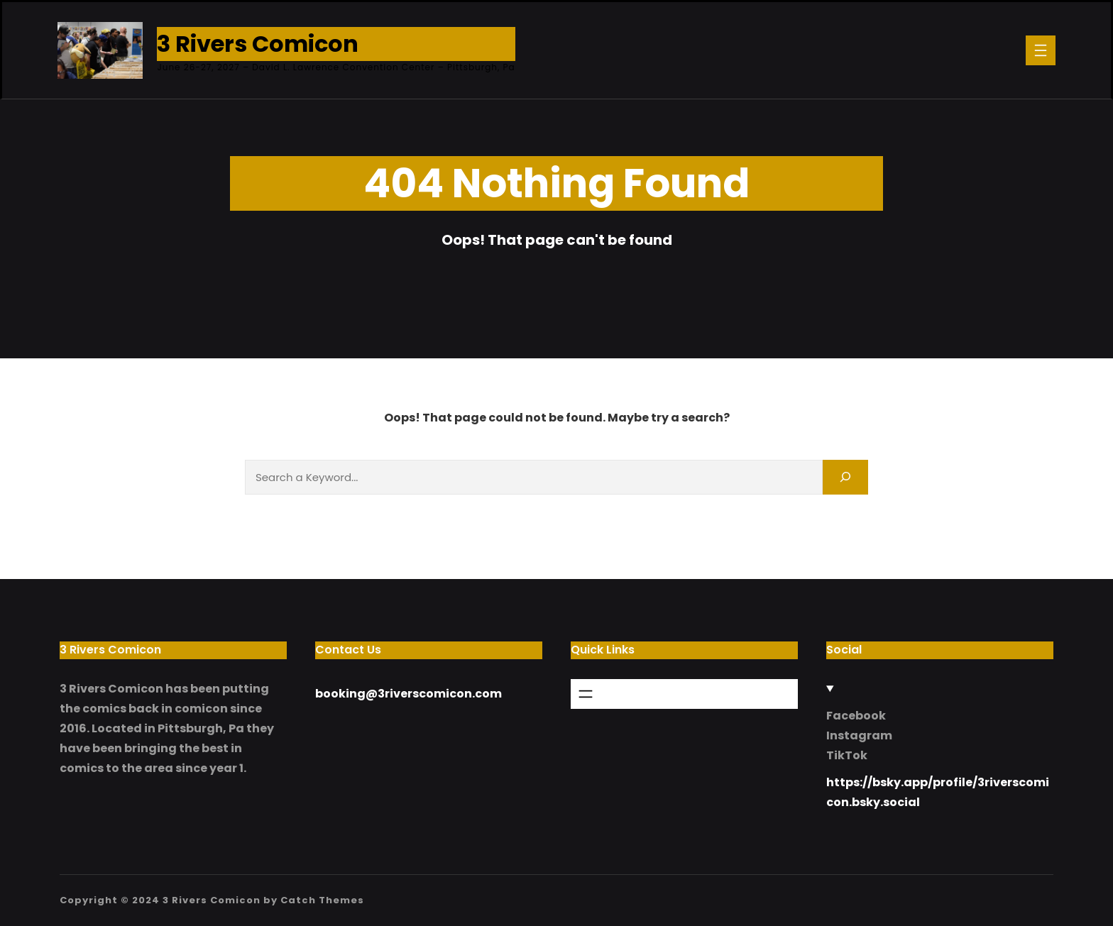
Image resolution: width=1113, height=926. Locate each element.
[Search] (845, 477)
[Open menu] (1041, 50)
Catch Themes (322, 900)
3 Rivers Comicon (257, 44)
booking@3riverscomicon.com (408, 693)
